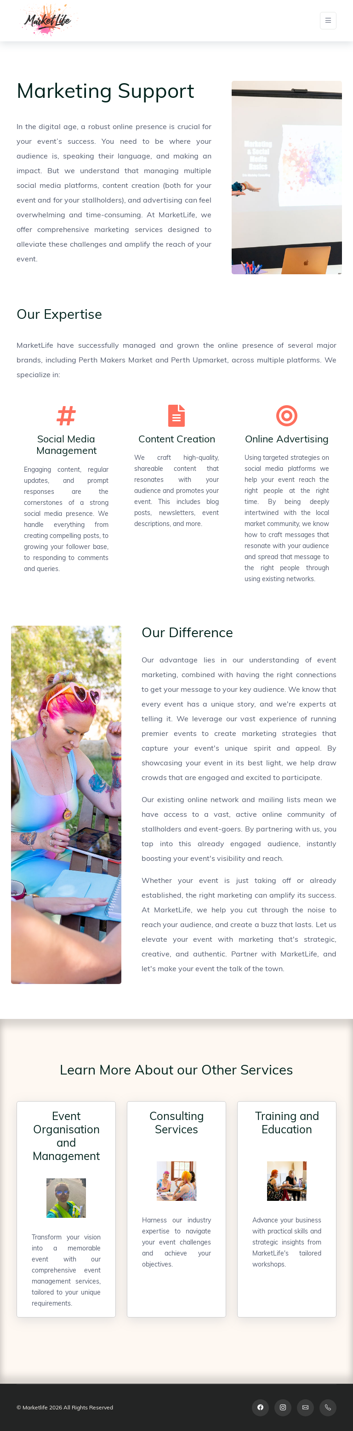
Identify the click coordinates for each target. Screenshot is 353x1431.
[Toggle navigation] (328, 21)
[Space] (48, 21)
